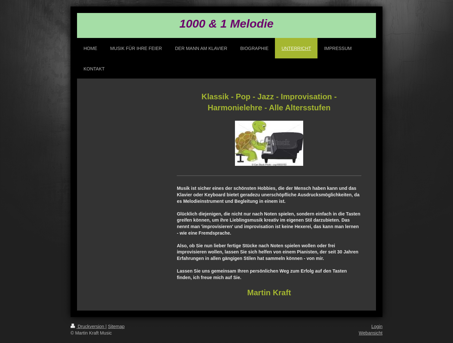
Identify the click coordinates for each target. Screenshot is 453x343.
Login (376, 326)
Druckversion (88, 326)
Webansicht (370, 333)
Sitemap (116, 326)
